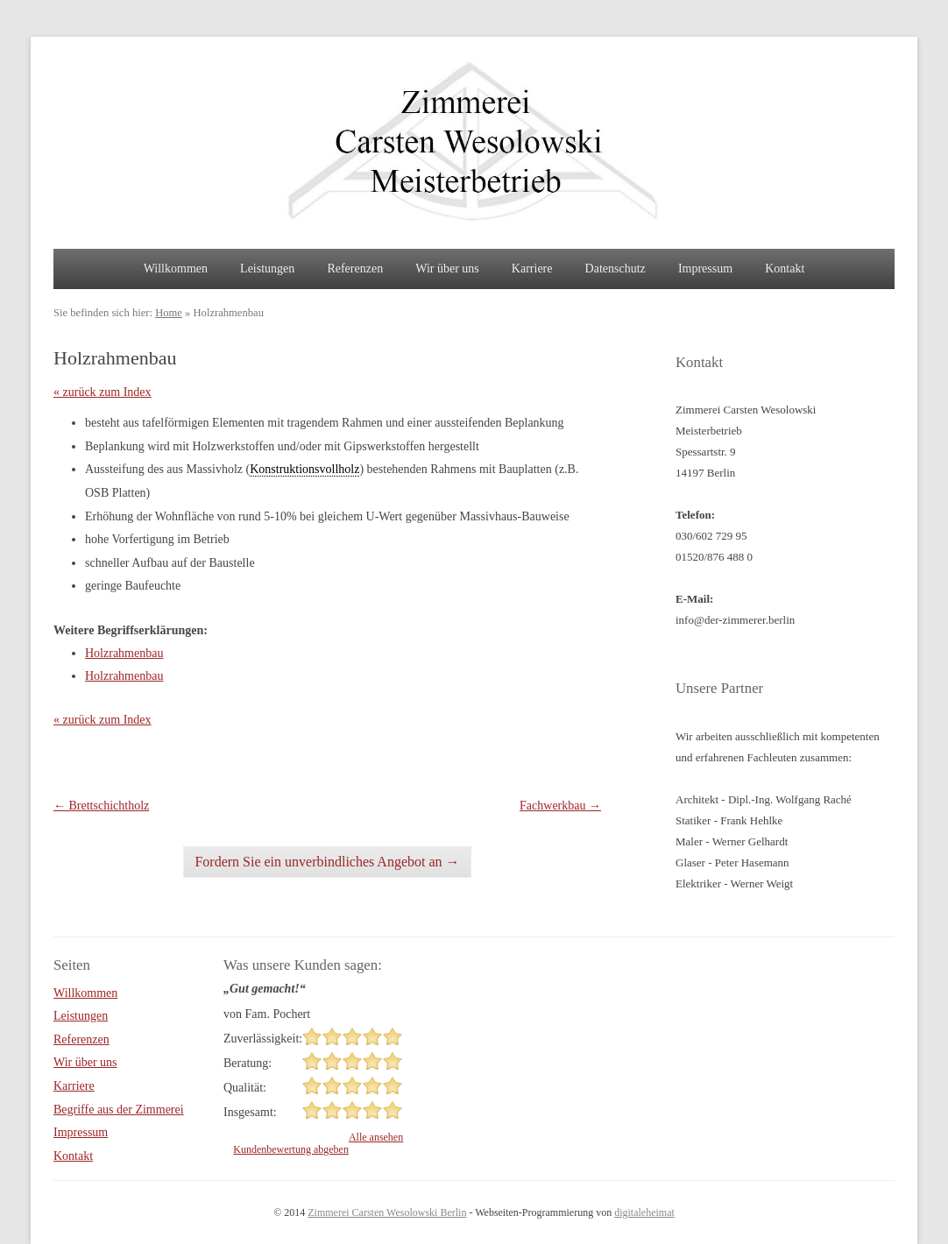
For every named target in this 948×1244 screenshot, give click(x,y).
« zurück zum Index (102, 392)
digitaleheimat (644, 1212)
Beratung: (247, 1063)
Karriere (532, 268)
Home (168, 313)
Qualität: (244, 1087)
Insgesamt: (250, 1112)
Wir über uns (447, 268)
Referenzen (355, 268)
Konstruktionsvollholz (304, 469)
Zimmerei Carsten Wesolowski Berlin (387, 1212)
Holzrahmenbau (124, 653)
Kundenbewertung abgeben (291, 1149)
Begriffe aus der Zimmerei (118, 1109)
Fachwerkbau (560, 805)
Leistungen (267, 268)
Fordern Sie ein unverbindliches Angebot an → (327, 861)
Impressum (705, 268)
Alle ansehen (376, 1137)
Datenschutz (615, 268)
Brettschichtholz (101, 805)
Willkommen (176, 268)
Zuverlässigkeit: (262, 1038)
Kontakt (784, 268)
